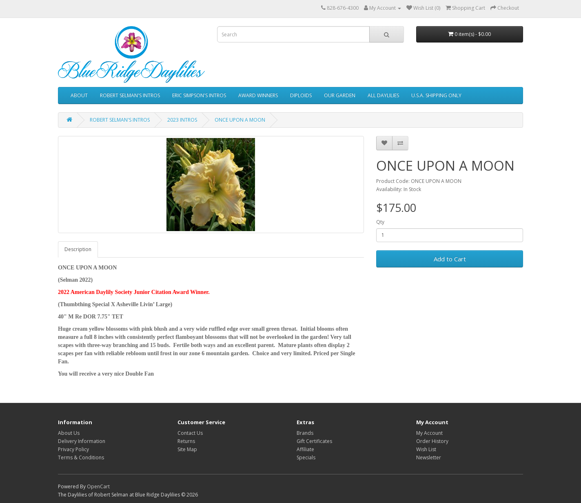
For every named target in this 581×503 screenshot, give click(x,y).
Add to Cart (450, 259)
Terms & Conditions (81, 457)
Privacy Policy (73, 449)
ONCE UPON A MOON (240, 119)
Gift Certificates (314, 441)
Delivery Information (81, 441)
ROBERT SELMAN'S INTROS (130, 95)
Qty (380, 221)
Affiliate (305, 449)
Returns (186, 441)
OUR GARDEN (339, 95)
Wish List (426, 449)
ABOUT (79, 95)
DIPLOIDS (301, 95)
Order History (432, 441)
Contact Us (190, 433)
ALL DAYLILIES (383, 95)
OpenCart (98, 486)
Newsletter (428, 457)
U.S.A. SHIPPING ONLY (436, 95)
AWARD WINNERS (258, 95)
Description (77, 249)
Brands (305, 433)
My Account (429, 433)
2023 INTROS (182, 119)
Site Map (187, 449)
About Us (69, 433)
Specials (306, 457)
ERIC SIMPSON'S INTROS (199, 95)
